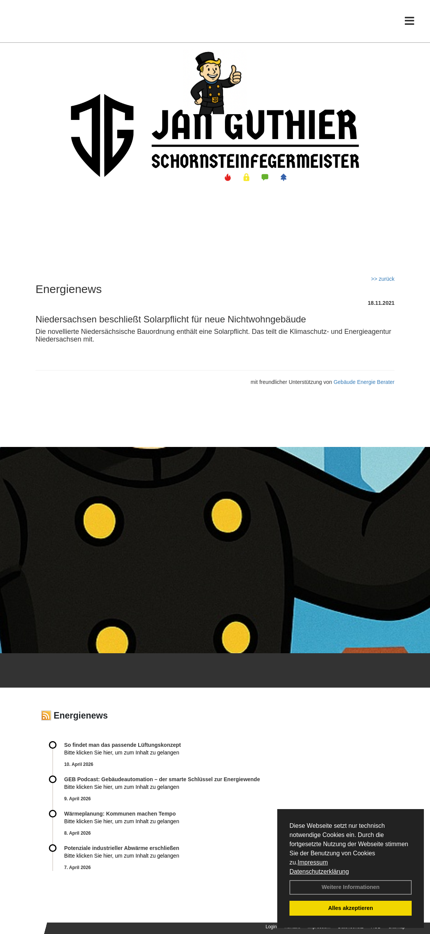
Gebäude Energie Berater (363, 382)
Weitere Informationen (351, 887)
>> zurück (382, 279)
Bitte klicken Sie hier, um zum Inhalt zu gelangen (121, 752)
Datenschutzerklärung (319, 871)
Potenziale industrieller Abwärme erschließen (121, 848)
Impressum (312, 862)
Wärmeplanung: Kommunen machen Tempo (120, 814)
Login (271, 926)
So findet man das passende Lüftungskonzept (122, 745)
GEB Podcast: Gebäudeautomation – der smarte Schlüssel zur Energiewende (163, 779)
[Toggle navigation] (410, 22)
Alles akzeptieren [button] (350, 908)
